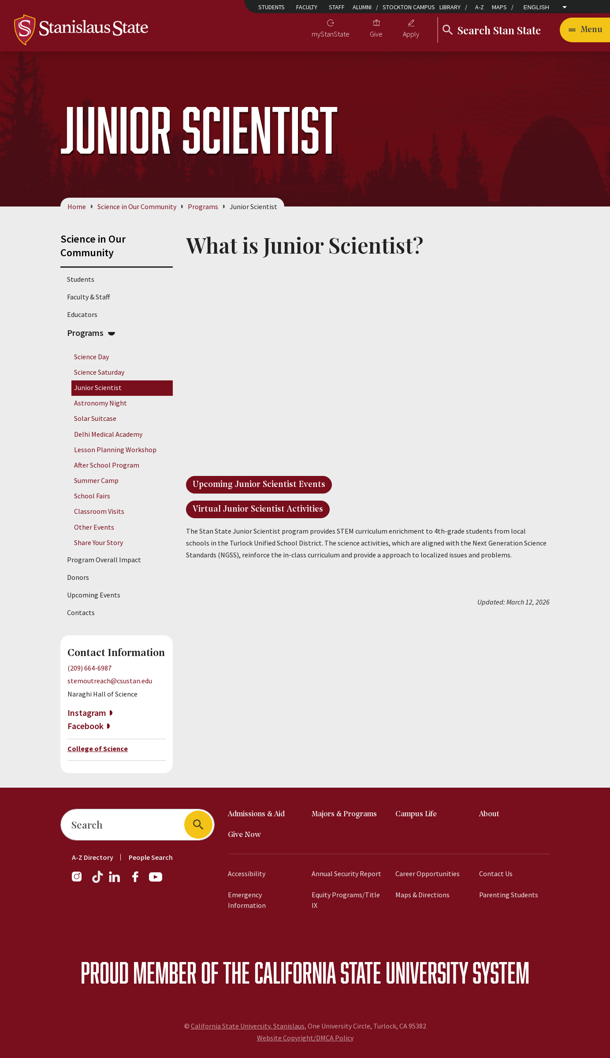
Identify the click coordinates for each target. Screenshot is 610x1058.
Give (376, 33)
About (489, 814)
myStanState (331, 33)
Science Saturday (99, 372)
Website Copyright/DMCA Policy (305, 1037)
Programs (203, 206)
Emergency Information (247, 900)
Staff (337, 7)
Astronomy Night (100, 403)
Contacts (81, 612)
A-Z (479, 7)
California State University (361, 972)
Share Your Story (98, 542)
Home (76, 206)
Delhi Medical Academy (108, 434)
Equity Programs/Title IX (346, 900)
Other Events (94, 527)
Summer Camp (96, 480)
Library (450, 7)
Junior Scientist (98, 387)
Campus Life (416, 814)
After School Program (106, 465)
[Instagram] (80, 881)
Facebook (85, 725)
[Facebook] (138, 881)
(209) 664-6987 (89, 668)
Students (271, 7)
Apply (411, 33)
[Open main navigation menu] (585, 30)
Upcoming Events (93, 594)
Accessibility (246, 873)
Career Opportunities (427, 873)
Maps (499, 7)
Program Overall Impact (104, 559)
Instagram (86, 712)
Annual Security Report (346, 873)
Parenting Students (508, 894)
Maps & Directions (422, 894)
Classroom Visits (99, 511)
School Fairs (92, 496)
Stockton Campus (409, 7)
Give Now (244, 835)
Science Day (91, 356)
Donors (78, 577)
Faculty (306, 7)
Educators (82, 314)
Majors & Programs (344, 814)
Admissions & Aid (256, 814)
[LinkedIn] (115, 881)
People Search (151, 857)
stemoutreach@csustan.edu (109, 680)
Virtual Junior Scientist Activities (258, 509)
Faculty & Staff (88, 296)
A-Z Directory (92, 857)
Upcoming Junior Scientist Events (259, 484)
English (537, 7)
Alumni (362, 7)
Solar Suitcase (95, 418)
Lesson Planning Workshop (115, 449)
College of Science (97, 749)
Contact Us (496, 873)
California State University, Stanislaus (248, 1025)
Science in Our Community (136, 206)
